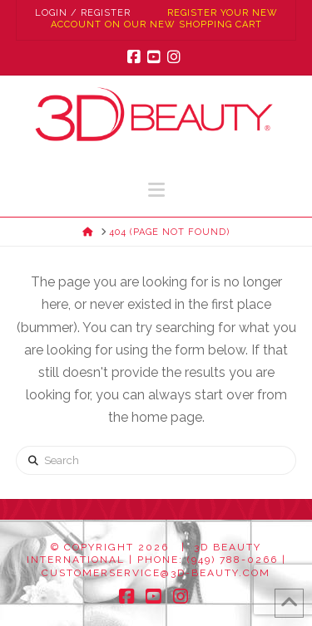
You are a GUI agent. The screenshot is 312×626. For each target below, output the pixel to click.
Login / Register (83, 12)
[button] (156, 189)
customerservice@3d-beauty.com (156, 573)
